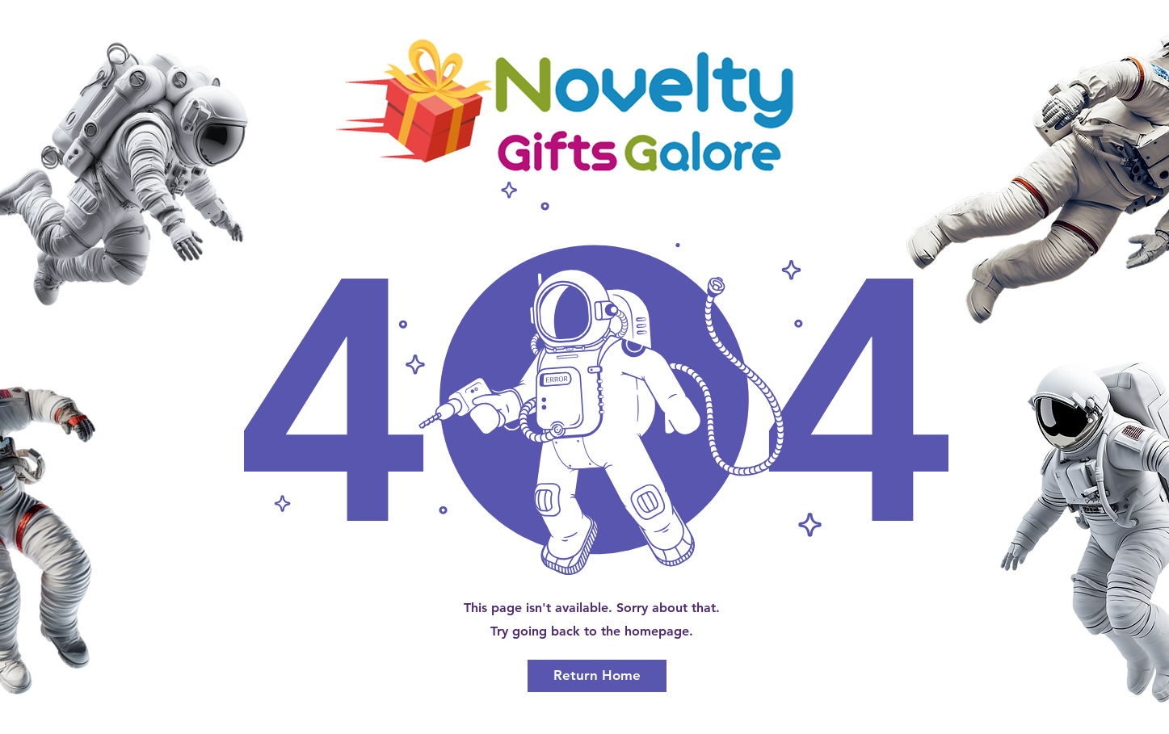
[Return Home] (597, 676)
